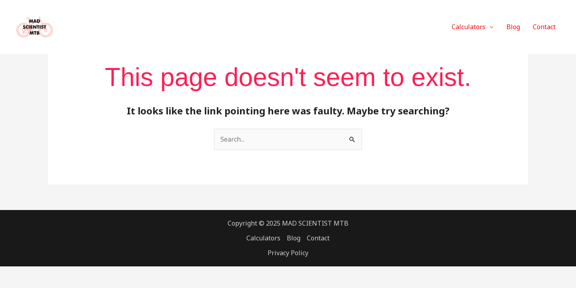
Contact (544, 26)
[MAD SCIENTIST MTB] (34, 26)
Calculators (469, 26)
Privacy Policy (288, 252)
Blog (513, 26)
